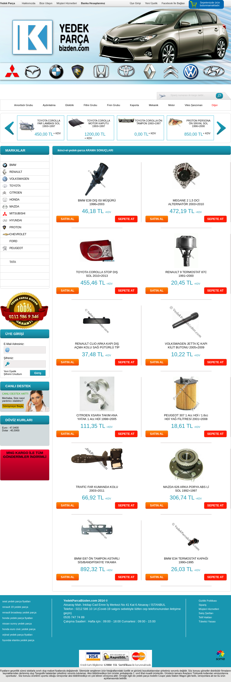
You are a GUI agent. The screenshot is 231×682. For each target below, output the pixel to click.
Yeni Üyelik (151, 3)
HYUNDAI (15, 220)
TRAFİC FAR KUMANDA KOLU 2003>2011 (97, 488)
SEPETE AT (126, 219)
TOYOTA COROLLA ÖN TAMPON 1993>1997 (148, 122)
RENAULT (15, 172)
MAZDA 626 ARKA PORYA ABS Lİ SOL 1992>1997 (186, 488)
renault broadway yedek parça (19, 612)
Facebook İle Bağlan (173, 3)
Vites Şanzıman (194, 105)
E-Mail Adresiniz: (14, 344)
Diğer (215, 105)
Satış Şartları (206, 613)
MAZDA (14, 206)
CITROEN (15, 192)
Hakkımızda (28, 3)
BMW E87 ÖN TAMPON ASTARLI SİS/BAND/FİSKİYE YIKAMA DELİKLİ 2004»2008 (97, 562)
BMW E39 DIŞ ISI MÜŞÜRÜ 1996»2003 (97, 202)
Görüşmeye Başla (13, 406)
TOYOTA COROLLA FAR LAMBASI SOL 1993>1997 (48, 123)
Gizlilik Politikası (208, 600)
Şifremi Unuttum (13, 374)
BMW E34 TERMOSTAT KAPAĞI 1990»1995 (186, 560)
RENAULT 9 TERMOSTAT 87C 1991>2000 (186, 273)
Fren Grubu (113, 105)
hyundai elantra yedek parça (18, 640)
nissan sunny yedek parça (17, 623)
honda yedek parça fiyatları (17, 618)
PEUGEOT (16, 248)
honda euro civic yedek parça (18, 629)
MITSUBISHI (17, 213)
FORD (13, 241)
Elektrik (69, 105)
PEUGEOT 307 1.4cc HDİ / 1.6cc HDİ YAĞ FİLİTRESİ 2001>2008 (186, 417)
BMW (12, 165)
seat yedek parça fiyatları (16, 601)
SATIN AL (67, 219)
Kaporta (134, 105)
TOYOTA (15, 185)
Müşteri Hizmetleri (67, 3)
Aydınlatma (49, 105)
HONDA (14, 199)
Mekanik (153, 105)
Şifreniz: (9, 358)
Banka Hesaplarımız (93, 3)
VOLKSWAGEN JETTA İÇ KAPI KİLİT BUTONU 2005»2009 (186, 345)
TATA (12, 262)
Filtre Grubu (90, 105)
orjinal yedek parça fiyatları (17, 634)
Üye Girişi (135, 3)
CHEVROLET (17, 234)
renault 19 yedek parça (15, 607)
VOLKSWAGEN (19, 178)
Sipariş (203, 604)
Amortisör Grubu (23, 105)
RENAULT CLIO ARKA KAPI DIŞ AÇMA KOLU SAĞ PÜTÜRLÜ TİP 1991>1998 (97, 347)
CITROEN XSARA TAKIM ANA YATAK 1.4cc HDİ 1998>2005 (96, 417)
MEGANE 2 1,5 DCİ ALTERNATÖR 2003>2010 (186, 202)
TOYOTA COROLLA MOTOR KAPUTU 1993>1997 (98, 123)
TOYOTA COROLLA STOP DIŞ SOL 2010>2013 (97, 273)
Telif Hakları (205, 617)
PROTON (15, 227)
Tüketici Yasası (207, 621)
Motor (171, 105)
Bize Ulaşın (46, 3)
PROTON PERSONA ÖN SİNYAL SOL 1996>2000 (198, 123)
